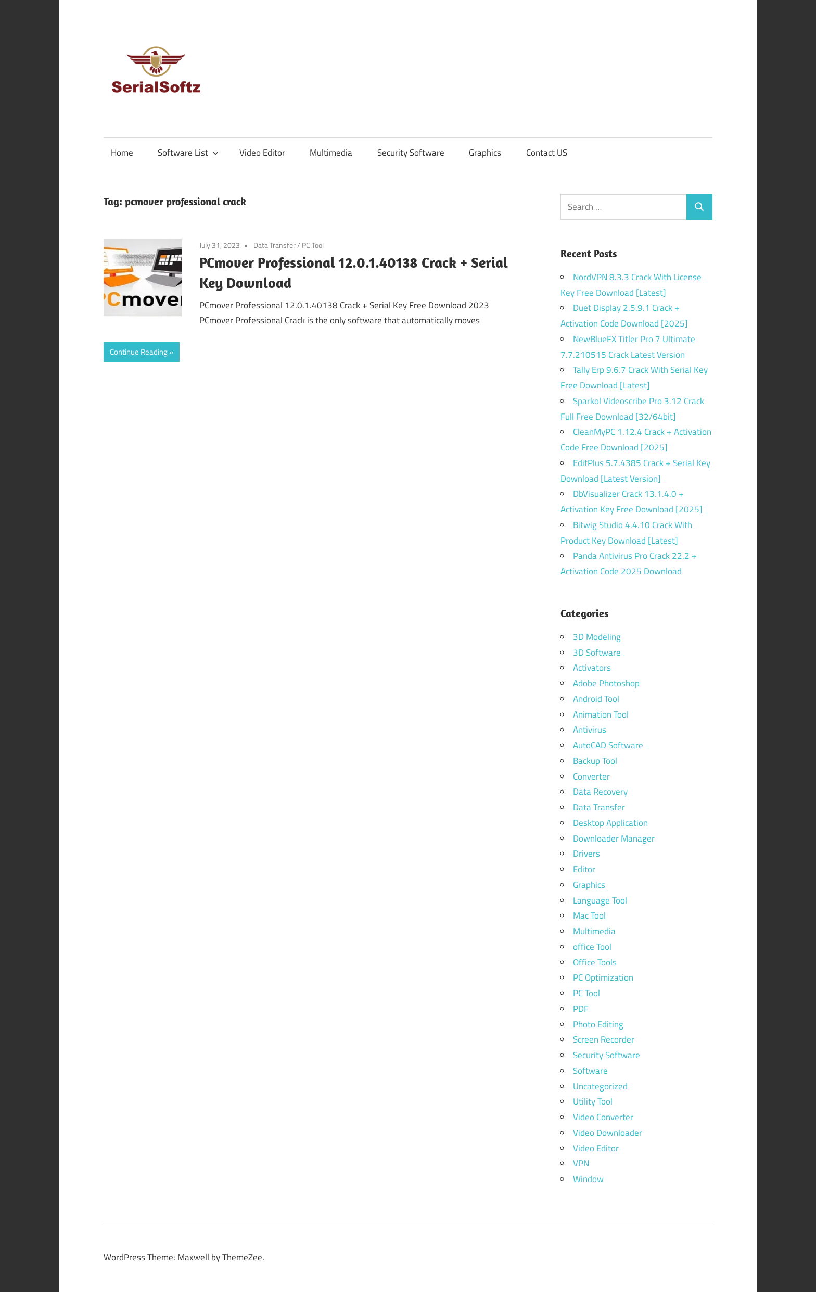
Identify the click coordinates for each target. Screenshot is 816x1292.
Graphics (485, 152)
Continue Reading (139, 352)
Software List (188, 152)
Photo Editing (598, 1024)
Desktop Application (610, 823)
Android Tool (596, 699)
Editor (584, 869)
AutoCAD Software (608, 745)
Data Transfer (274, 245)
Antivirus (589, 729)
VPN (581, 1163)
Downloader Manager (614, 838)
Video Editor (262, 152)
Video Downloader (607, 1132)
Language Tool (600, 900)
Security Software (410, 152)
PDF (581, 1008)
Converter (591, 776)
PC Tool (313, 245)
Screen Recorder (603, 1039)
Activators (592, 667)
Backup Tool (595, 761)
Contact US (546, 152)
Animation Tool (601, 714)
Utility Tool (593, 1101)
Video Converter (603, 1117)
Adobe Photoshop (606, 683)
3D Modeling (597, 637)
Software (590, 1070)
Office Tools (595, 962)
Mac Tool (589, 915)
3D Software (597, 652)
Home (122, 152)
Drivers (586, 853)
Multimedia (331, 152)
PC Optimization (603, 977)
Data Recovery (600, 791)
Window (588, 1179)
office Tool (592, 947)
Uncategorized (600, 1086)
